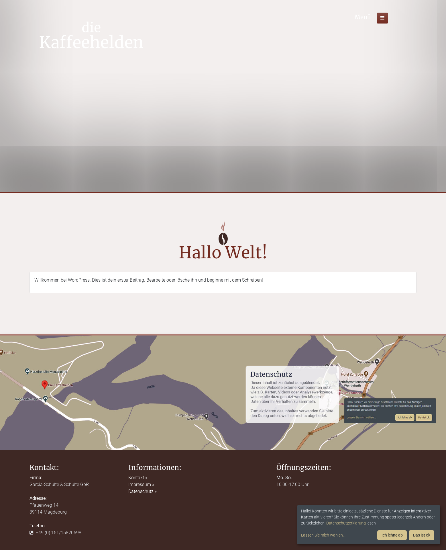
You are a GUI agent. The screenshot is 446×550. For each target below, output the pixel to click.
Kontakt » (137, 477)
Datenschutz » (142, 491)
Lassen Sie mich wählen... (323, 535)
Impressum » (141, 484)
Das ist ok (421, 535)
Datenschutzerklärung (346, 523)
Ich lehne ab (392, 535)
